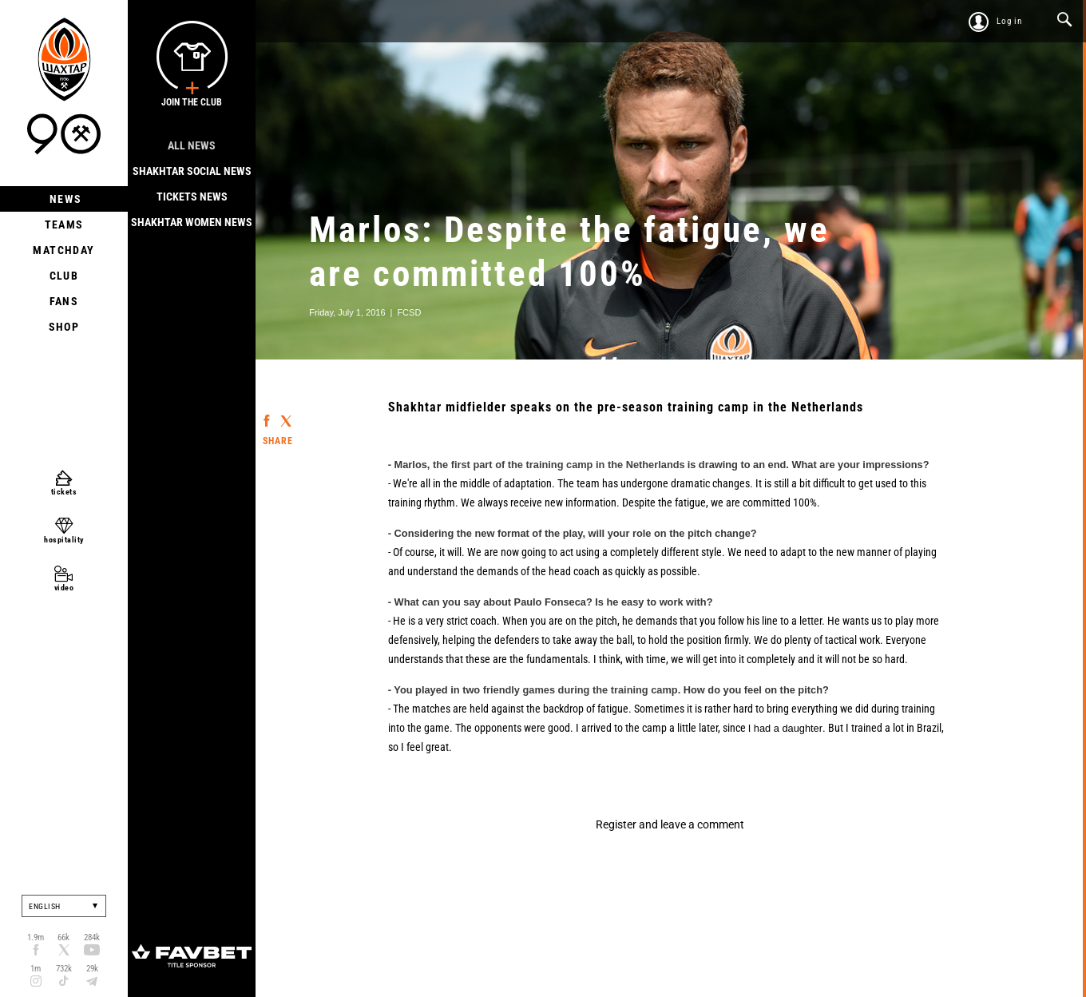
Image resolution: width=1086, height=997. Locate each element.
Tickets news (192, 196)
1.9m (35, 937)
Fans (64, 301)
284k (92, 937)
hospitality (64, 539)
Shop (64, 326)
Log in (1009, 21)
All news (192, 145)
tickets (64, 491)
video (64, 587)
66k (63, 937)
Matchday (63, 250)
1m (35, 968)
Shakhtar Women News (191, 222)
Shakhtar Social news (192, 171)
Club (64, 275)
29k (92, 968)
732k (64, 968)
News (64, 199)
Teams (64, 224)
